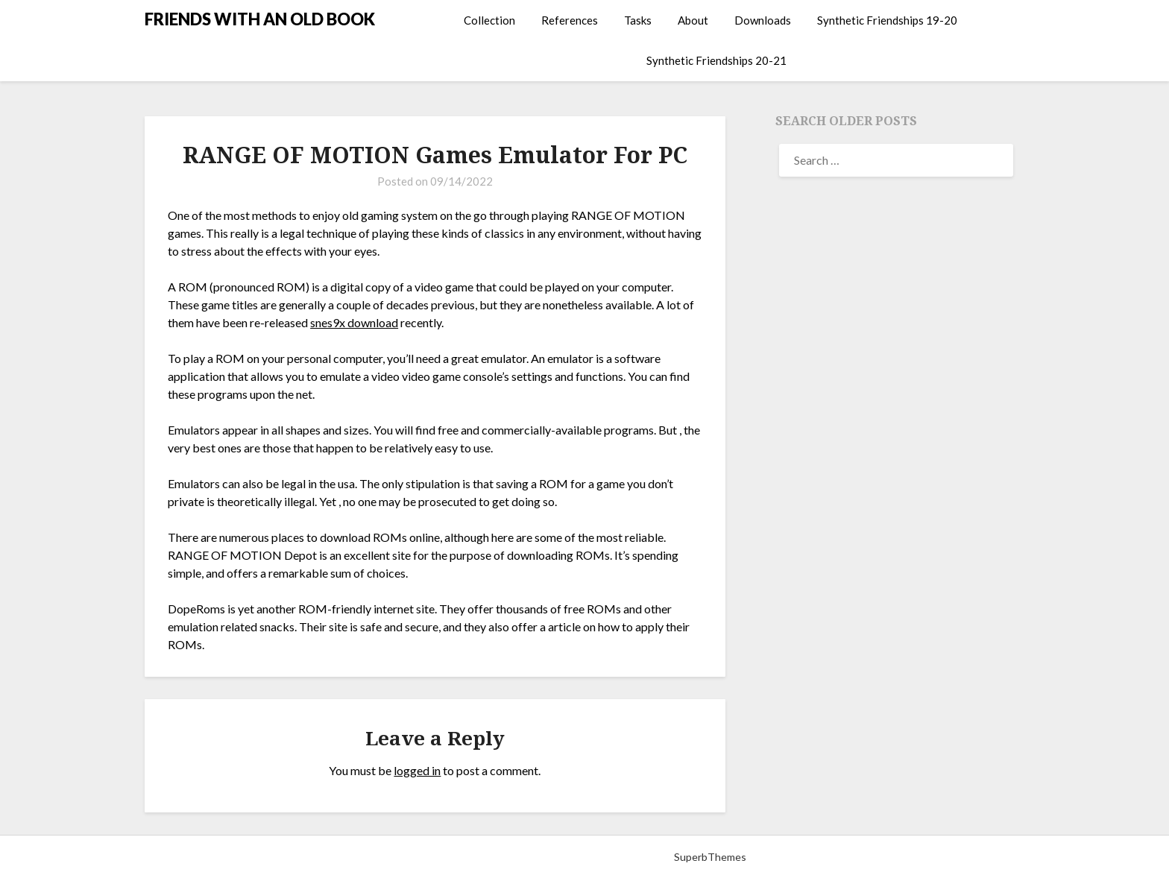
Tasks (638, 20)
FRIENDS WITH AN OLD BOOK (260, 19)
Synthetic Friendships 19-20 (887, 20)
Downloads (762, 20)
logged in (417, 770)
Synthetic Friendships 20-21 (716, 60)
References (569, 20)
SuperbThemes (710, 856)
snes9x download (354, 322)
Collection (489, 20)
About (693, 20)
